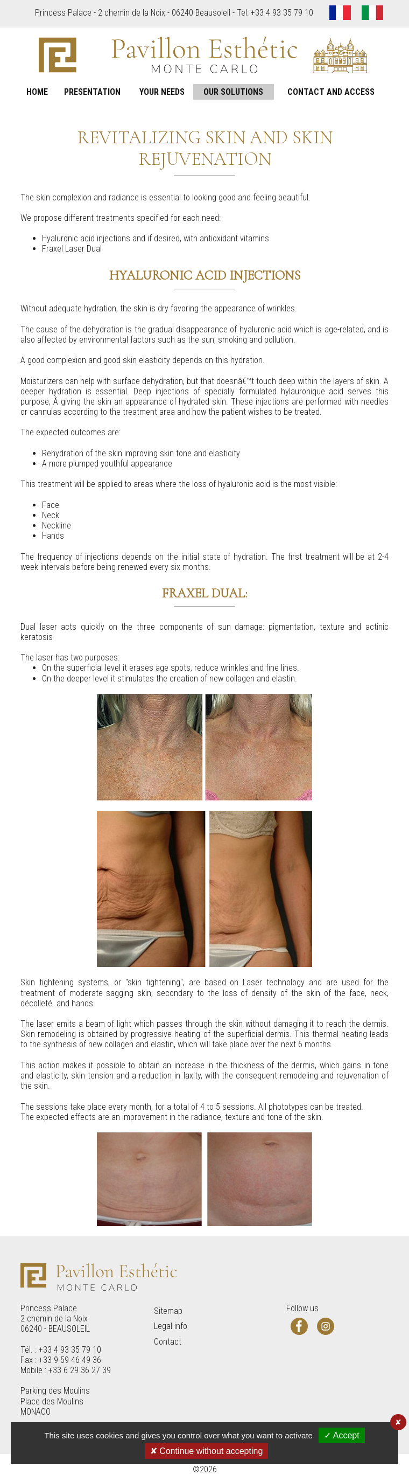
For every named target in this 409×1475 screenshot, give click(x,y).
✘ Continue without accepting (206, 1451)
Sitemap (168, 1311)
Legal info (170, 1326)
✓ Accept (341, 1435)
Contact (167, 1342)
